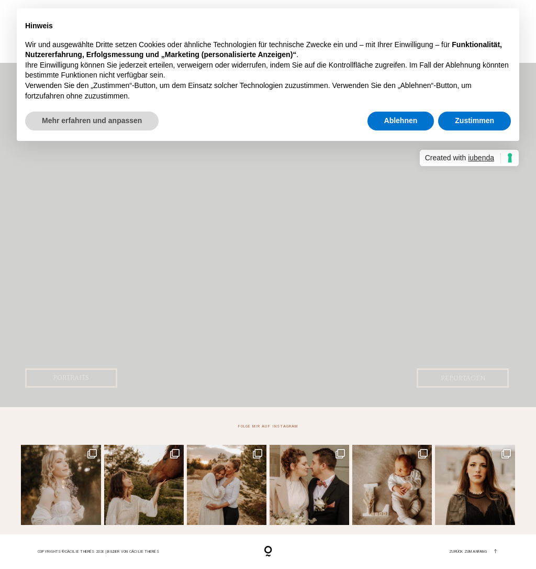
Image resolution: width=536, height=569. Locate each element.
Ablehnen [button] (401, 120)
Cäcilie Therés (144, 551)
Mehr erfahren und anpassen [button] (92, 120)
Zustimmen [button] (474, 120)
